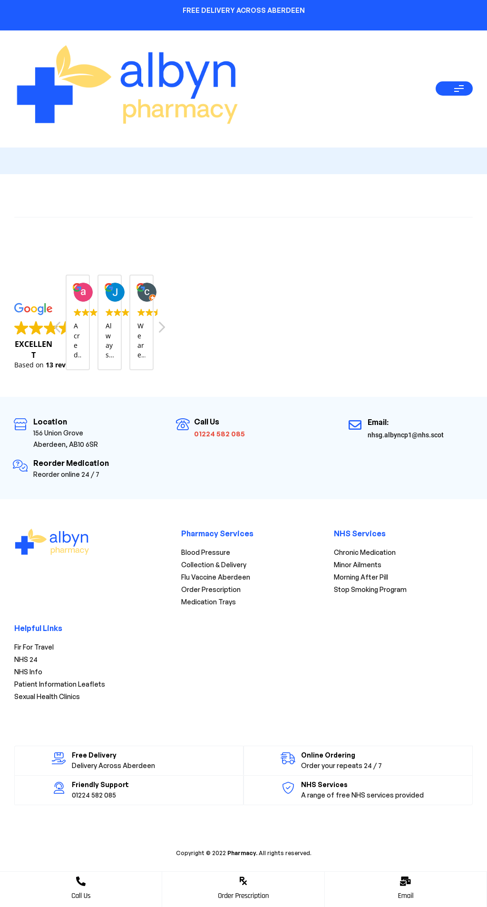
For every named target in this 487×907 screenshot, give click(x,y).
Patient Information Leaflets (59, 684)
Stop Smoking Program (370, 589)
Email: (378, 422)
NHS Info (28, 672)
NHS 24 (26, 659)
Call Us (80, 896)
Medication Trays (208, 602)
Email (405, 896)
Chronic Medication (365, 552)
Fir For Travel (34, 647)
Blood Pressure (205, 552)
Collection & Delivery (218, 565)
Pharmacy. (241, 853)
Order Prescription (243, 896)
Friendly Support (100, 784)
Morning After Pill (361, 577)
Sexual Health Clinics (47, 696)
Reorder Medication (71, 463)
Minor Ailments (357, 565)
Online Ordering (328, 755)
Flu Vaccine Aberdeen (215, 577)
